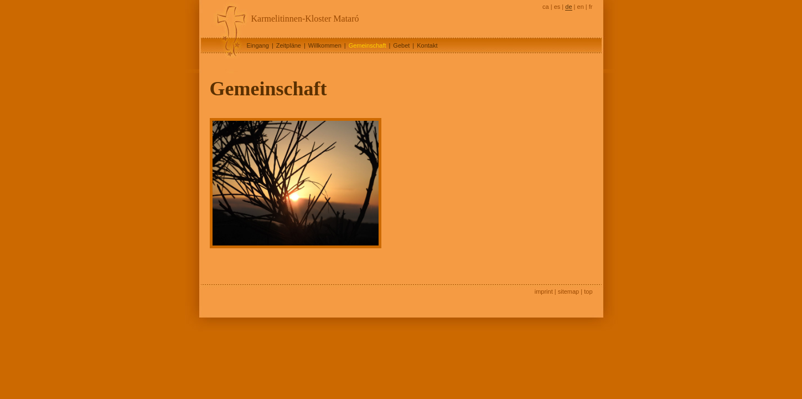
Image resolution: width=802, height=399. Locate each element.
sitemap (568, 291)
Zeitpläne (288, 45)
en (580, 6)
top (588, 291)
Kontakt (427, 45)
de (568, 6)
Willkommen (325, 45)
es (557, 6)
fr (591, 6)
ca (545, 6)
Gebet (401, 45)
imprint (544, 291)
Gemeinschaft (367, 45)
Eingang (258, 45)
